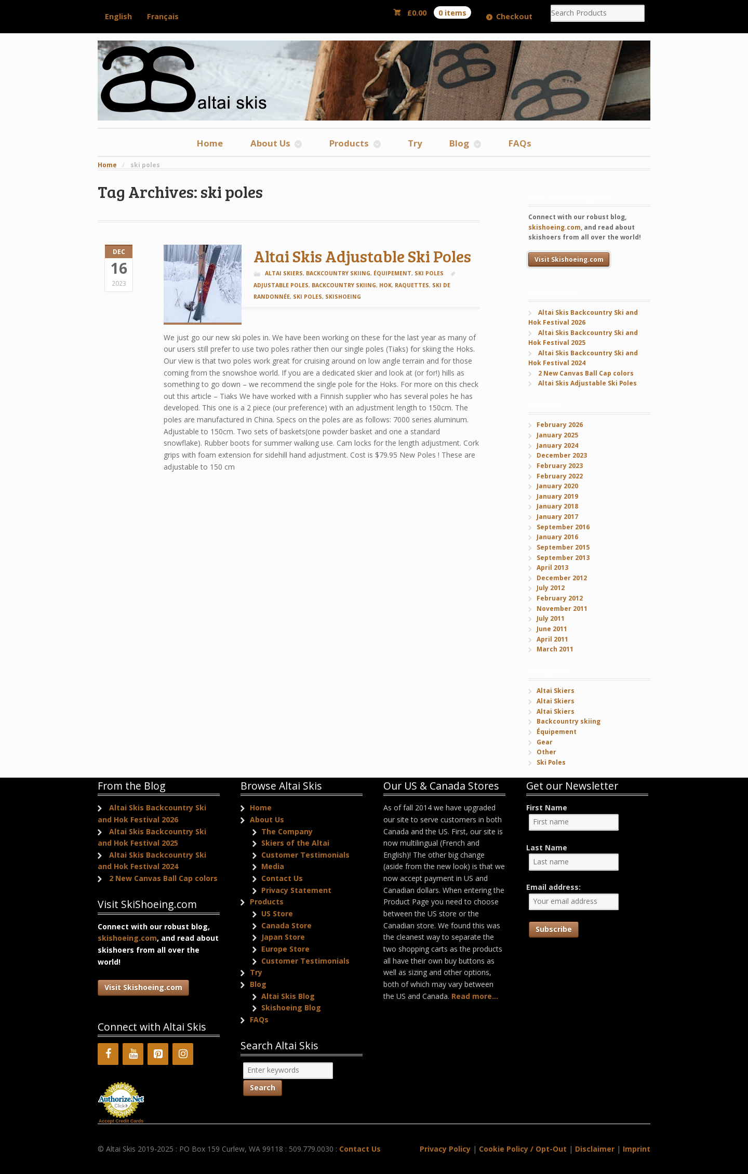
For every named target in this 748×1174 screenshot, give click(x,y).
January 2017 (557, 516)
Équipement (392, 273)
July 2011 (551, 618)
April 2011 (552, 639)
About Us (270, 143)
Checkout (514, 16)
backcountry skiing (344, 285)
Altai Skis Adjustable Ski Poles (362, 256)
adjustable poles (281, 285)
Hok (385, 285)
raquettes (412, 285)
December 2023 (562, 455)
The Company (287, 831)
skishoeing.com (554, 227)
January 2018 (557, 506)
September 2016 (563, 527)
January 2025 (557, 435)
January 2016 (557, 536)
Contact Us (282, 878)
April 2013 (552, 567)
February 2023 (560, 465)
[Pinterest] (158, 1054)
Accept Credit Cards (121, 1121)
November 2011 (562, 608)
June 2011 (552, 628)
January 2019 (557, 496)
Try (415, 143)
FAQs (520, 143)
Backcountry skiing (338, 273)
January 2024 (557, 445)
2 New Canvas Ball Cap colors (586, 373)
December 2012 (562, 577)
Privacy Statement (296, 890)
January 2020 (557, 486)
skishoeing (343, 296)
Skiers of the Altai (295, 843)
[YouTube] (133, 1054)
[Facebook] (108, 1054)
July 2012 (551, 587)
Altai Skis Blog (288, 996)
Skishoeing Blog (291, 1007)
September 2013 (563, 557)
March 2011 (555, 649)
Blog (459, 143)
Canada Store (286, 925)
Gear (545, 742)
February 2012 (560, 598)
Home (210, 143)
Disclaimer (595, 1149)
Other (546, 752)
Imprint (636, 1149)
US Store (277, 913)
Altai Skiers (284, 273)
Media (272, 866)
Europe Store (285, 949)
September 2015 (563, 547)
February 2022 (560, 476)
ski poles (307, 296)
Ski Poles (429, 273)
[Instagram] (182, 1054)
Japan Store (283, 937)
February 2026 (560, 424)
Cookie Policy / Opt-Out (523, 1149)
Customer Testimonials (305, 855)
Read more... (474, 996)
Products (349, 143)
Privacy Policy (445, 1149)
